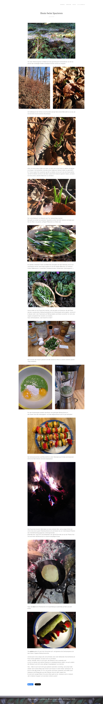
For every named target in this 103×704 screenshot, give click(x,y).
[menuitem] (78, 4)
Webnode (55, 701)
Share (30, 684)
